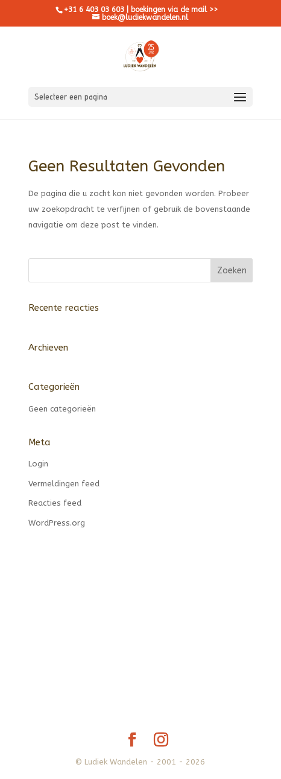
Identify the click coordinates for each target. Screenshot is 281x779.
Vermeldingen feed (63, 483)
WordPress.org (56, 522)
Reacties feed (54, 502)
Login (38, 463)
